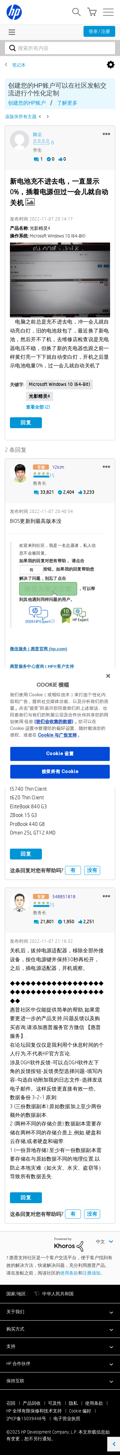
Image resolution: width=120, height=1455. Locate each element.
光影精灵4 (39, 396)
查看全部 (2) (38, 407)
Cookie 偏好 (80, 1411)
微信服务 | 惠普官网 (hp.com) (38, 648)
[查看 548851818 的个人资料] (64, 896)
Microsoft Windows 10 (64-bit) (59, 384)
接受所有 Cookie (60, 771)
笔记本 (19, 65)
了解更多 (67, 103)
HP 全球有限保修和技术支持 (34, 1411)
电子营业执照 (66, 1418)
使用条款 (69, 1273)
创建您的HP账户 (27, 103)
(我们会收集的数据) (53, 721)
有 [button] (73, 870)
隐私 (73, 1403)
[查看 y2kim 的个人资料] (58, 467)
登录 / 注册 (99, 31)
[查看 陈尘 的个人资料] (37, 134)
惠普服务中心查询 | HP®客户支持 (42, 666)
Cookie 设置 (60, 753)
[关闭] (108, 676)
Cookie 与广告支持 (57, 735)
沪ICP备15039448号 (26, 1418)
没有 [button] (92, 870)
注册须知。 (94, 1273)
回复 (25, 422)
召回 (10, 1403)
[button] (106, 134)
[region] (60, 727)
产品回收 (32, 1403)
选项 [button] (110, 65)
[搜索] (60, 48)
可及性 (54, 1403)
